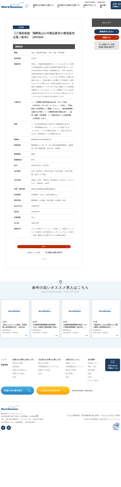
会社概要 (91, 374)
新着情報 (4, 369)
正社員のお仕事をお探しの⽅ (68, 6)
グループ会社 (93, 385)
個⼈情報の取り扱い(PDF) (90, 419)
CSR (89, 381)
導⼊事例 (69, 378)
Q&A (14, 381)
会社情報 (103, 6)
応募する (44, 249)
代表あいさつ (93, 367)
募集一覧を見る (44, 263)
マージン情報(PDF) (73, 419)
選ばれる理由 (18, 367)
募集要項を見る (107, 32)
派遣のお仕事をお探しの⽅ (43, 6)
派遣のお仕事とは (20, 374)
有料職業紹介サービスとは (48, 371)
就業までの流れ (19, 378)
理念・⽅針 (92, 371)
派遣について (71, 367)
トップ (27, 6)
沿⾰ (89, 378)
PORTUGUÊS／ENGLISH (82, 395)
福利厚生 (16, 371)
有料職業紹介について (74, 371)
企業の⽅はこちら (89, 6)
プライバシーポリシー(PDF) (110, 419)
